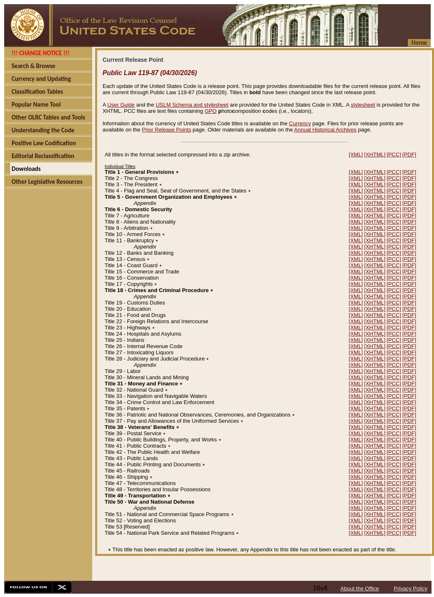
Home (419, 42)
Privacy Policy (410, 588)
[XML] (356, 154)
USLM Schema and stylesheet (192, 105)
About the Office (360, 588)
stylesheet (363, 105)
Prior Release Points (166, 130)
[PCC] (394, 154)
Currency (300, 123)
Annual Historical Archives (325, 130)
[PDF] (409, 154)
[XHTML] (374, 154)
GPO (211, 111)
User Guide (121, 105)
